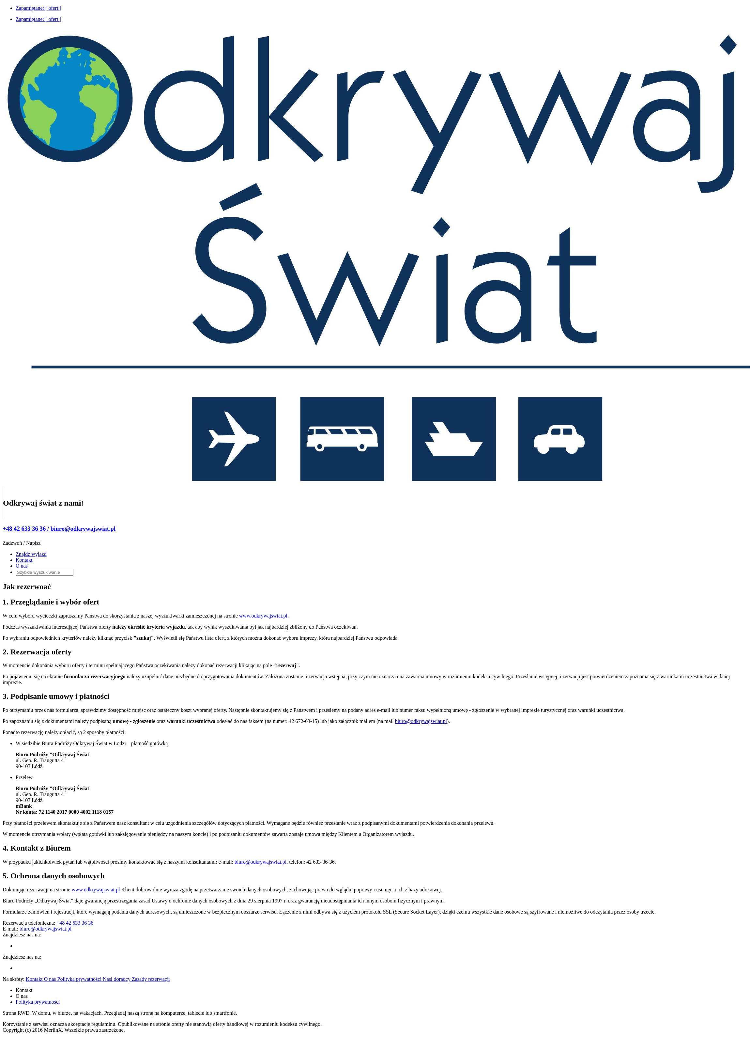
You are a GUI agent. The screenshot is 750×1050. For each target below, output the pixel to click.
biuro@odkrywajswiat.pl (421, 721)
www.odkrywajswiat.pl (263, 616)
